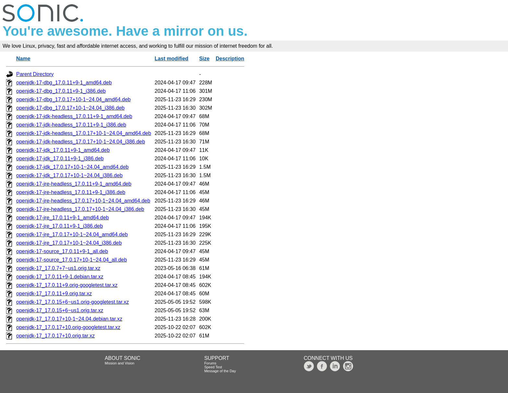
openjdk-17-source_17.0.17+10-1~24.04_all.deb (71, 260)
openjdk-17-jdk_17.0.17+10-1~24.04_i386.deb (69, 175)
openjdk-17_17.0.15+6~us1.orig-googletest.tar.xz (72, 302)
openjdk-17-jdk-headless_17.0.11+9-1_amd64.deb (74, 116)
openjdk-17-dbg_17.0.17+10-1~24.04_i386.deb (70, 108)
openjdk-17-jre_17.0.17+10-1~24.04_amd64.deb (72, 234)
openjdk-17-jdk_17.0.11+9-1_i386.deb (60, 158)
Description (230, 58)
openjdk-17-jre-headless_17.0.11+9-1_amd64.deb (73, 184)
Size (204, 58)
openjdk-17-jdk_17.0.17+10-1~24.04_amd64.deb (72, 167)
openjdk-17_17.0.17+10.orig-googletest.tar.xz (68, 327)
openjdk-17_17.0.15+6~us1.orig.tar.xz (59, 310)
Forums (210, 363)
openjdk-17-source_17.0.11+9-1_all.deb (62, 251)
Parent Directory (35, 74)
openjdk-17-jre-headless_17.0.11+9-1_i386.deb (70, 192)
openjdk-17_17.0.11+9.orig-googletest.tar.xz (67, 285)
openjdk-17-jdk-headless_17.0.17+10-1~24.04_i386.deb (80, 141)
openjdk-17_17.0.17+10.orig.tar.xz (55, 335)
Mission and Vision (119, 363)
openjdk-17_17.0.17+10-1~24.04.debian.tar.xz (69, 319)
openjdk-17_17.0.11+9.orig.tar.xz (54, 293)
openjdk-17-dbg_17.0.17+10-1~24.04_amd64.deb (73, 99)
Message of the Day (220, 371)
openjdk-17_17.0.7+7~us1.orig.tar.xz (58, 268)
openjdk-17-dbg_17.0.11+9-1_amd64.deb (64, 82)
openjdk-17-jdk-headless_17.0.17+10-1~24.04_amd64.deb (83, 133)
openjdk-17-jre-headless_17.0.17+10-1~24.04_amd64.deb (83, 200)
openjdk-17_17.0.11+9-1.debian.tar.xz (59, 276)
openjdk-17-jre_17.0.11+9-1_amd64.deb (62, 217)
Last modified (171, 58)
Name (23, 58)
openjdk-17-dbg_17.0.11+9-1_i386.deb (61, 91)
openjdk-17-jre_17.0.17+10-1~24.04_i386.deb (69, 243)
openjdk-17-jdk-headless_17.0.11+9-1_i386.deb (71, 125)
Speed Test (213, 367)
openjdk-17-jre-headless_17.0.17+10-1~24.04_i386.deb (80, 209)
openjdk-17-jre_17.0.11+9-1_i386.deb (59, 226)
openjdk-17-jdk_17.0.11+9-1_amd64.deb (63, 150)
